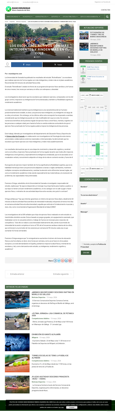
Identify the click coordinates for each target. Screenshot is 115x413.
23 (102, 142)
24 (106, 142)
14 (94, 132)
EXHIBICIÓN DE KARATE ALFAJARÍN (46, 334)
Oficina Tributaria (69, 16)
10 (106, 121)
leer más (61, 407)
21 (94, 142)
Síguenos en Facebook (102, 2)
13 (90, 132)
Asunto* (94, 205)
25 (82, 156)
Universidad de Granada (15, 136)
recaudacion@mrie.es (30, 2)
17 (106, 132)
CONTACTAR (105, 10)
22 (98, 142)
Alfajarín (35, 337)
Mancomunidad (12, 16)
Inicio (6, 21)
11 (82, 132)
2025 (83, 95)
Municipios (27, 16)
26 (86, 156)
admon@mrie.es (13, 2)
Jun (102, 95)
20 (90, 142)
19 (86, 142)
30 (102, 156)
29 (98, 156)
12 (86, 132)
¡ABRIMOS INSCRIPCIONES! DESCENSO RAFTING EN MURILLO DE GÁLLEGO (98, 48)
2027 (83, 99)
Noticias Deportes (21, 21)
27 (90, 156)
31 (106, 156)
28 (94, 156)
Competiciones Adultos (41, 318)
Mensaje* (94, 213)
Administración (41, 16)
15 (98, 132)
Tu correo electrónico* (94, 196)
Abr (87, 95)
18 (82, 142)
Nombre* (94, 188)
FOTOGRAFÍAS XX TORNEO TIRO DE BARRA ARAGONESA (98, 35)
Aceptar (71, 407)
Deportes (54, 16)
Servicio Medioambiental (89, 16)
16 (102, 132)
